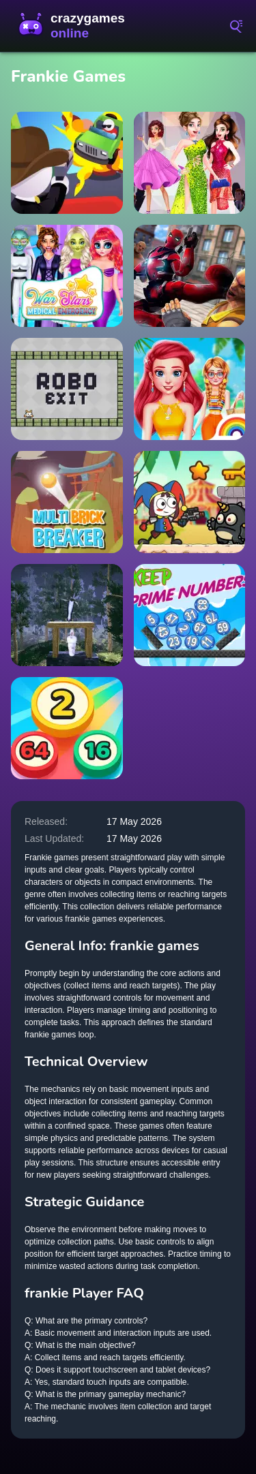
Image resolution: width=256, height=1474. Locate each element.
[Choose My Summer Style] (190, 389)
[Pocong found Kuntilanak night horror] (67, 615)
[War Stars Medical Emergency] (67, 276)
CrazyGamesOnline (75, 25)
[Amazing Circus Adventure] (190, 502)
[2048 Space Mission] (67, 728)
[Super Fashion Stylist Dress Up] (190, 163)
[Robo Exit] (67, 389)
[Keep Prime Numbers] (190, 615)
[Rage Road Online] (67, 163)
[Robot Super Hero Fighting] (190, 276)
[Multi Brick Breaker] (67, 502)
